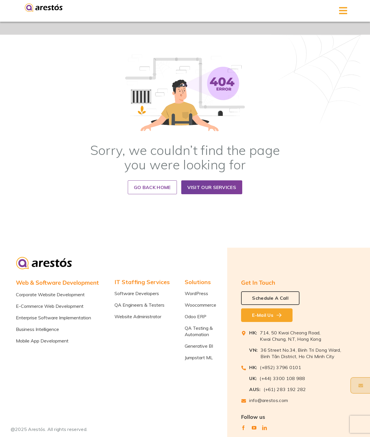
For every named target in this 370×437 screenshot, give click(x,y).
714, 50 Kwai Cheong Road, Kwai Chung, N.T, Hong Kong (290, 336)
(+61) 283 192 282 (285, 389)
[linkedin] (264, 427)
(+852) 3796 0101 (280, 367)
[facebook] (243, 427)
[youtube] (254, 427)
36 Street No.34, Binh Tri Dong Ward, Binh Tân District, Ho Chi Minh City (300, 353)
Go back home (152, 187)
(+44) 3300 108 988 (282, 378)
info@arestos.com (268, 400)
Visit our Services (211, 187)
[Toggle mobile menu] (343, 11)
